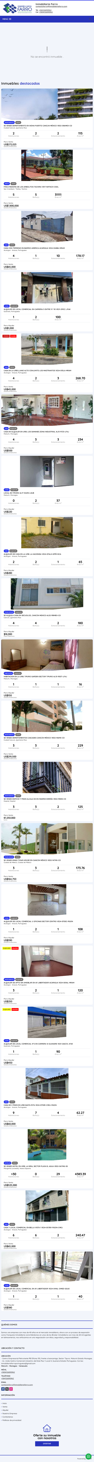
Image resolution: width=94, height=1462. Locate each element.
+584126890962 (45, 10)
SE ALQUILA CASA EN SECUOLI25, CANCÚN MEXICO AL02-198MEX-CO (32, 615)
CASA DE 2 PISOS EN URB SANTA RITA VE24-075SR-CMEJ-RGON (30, 1105)
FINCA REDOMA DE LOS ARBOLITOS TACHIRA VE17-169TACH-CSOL (31, 187)
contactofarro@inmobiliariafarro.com (51, 6)
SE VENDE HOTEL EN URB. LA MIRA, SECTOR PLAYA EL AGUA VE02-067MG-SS (36, 1166)
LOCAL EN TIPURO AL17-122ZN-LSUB (19, 493)
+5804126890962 (46, 12)
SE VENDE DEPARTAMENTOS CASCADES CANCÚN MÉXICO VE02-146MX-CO (34, 738)
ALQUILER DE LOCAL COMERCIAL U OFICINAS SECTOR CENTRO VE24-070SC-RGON (38, 921)
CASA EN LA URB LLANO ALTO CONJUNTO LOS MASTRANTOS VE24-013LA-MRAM (37, 371)
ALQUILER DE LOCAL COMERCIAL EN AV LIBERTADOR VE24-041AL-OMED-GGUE (37, 1289)
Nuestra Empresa (9, 1413)
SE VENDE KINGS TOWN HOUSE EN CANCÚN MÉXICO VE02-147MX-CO (32, 860)
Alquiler (5, 1410)
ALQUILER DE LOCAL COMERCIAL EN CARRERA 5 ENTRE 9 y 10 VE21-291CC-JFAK (37, 309)
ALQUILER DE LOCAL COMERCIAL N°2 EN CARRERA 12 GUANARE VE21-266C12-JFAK (38, 1044)
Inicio (4, 1403)
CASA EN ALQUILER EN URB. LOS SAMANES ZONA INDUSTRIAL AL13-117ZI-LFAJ (36, 432)
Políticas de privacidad (11, 1420)
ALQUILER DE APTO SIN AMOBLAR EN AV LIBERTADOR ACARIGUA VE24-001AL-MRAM (39, 983)
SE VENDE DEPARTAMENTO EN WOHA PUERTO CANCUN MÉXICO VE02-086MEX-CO (38, 126)
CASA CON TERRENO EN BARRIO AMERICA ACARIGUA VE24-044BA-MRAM (34, 248)
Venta (4, 1407)
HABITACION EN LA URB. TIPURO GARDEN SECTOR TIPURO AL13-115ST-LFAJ (35, 677)
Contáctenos (7, 1417)
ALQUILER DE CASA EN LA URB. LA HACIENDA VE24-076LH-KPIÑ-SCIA (32, 554)
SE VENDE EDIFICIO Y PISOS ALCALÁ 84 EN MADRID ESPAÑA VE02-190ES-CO (35, 799)
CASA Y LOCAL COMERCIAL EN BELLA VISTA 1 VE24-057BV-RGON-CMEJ (33, 1228)
